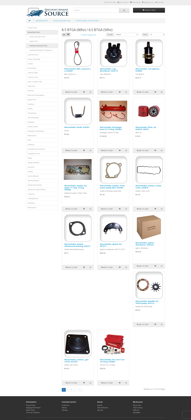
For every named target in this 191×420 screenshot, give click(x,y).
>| (80, 390)
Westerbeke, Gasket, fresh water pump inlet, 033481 (112, 186)
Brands (99, 405)
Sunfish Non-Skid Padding (36, 190)
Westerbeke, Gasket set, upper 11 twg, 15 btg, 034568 (75, 187)
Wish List (136, 410)
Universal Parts (33, 55)
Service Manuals (33, 176)
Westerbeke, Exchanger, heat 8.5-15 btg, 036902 (111, 128)
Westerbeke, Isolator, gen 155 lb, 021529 (76, 360)
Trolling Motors (33, 198)
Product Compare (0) (88, 35)
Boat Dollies (32, 68)
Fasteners (31, 104)
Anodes (30, 64)
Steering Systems (33, 181)
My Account (137, 405)
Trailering (31, 194)
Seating (30, 172)
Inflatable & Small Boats (36, 131)
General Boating (33, 118)
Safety (30, 158)
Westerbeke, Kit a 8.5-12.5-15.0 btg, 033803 (112, 360)
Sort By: (110, 35)
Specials (100, 410)
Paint (29, 140)
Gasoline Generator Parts (62, 21)
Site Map (65, 410)
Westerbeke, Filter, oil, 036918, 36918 (145, 128)
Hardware (31, 122)
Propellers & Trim (34, 154)
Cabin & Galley (33, 73)
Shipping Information (33, 408)
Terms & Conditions (33, 412)
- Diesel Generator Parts (36, 37)
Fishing (30, 109)
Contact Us (65, 405)
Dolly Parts (31, 86)
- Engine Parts (33, 41)
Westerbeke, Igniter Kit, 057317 (111, 245)
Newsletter (136, 412)
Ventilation (31, 203)
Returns (64, 408)
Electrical (31, 91)
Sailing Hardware (33, 163)
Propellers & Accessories (36, 149)
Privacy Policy (30, 405)
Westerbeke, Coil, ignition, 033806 (147, 70)
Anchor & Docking (34, 59)
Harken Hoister (33, 127)
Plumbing (31, 145)
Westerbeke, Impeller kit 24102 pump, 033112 (146, 302)
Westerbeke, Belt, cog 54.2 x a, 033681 (77, 70)
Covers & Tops (33, 77)
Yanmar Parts (32, 28)
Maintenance (32, 136)
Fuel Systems (32, 113)
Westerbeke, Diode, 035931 (77, 127)
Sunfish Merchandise (35, 185)
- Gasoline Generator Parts (37, 46)
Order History (138, 408)
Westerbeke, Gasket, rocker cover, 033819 (148, 186)
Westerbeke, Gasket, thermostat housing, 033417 (77, 245)
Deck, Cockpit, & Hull (35, 82)
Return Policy (30, 410)
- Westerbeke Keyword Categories (40, 50)
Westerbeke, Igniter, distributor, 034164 (145, 243)
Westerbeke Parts (42, 21)
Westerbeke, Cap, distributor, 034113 (109, 70)
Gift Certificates (102, 408)
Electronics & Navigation (36, 95)
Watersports (32, 207)
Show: (145, 35)
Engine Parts (32, 100)
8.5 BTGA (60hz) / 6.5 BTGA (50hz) (87, 21)
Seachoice (31, 167)
